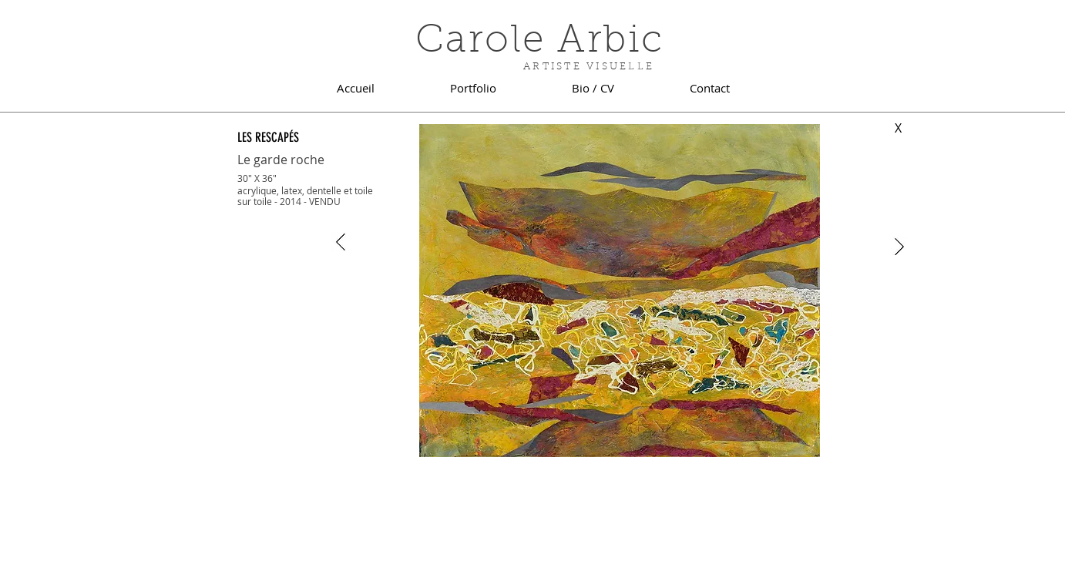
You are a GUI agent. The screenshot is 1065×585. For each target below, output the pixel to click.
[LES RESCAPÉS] (286, 137)
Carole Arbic (539, 42)
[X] (898, 128)
